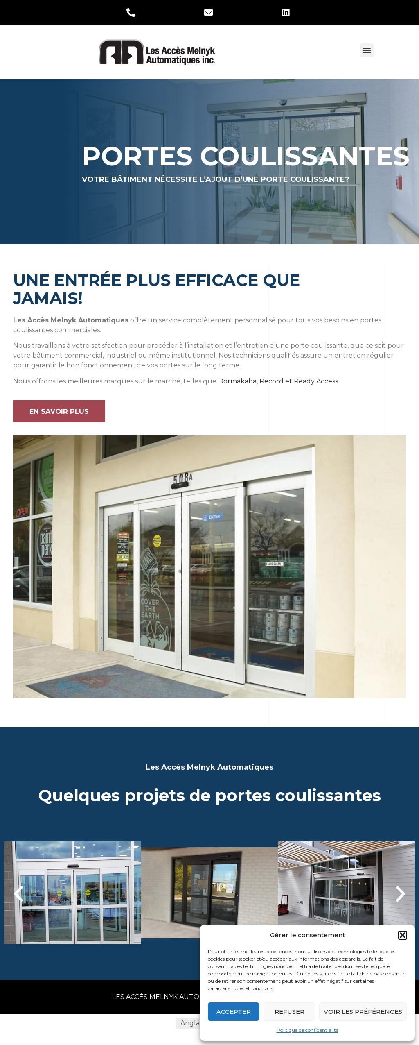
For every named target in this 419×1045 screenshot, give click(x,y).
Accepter (233, 1012)
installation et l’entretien (228, 345)
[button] (403, 935)
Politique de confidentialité (307, 1030)
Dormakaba (237, 381)
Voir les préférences (363, 1012)
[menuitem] (192, 1023)
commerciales (77, 330)
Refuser (289, 1012)
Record (271, 381)
